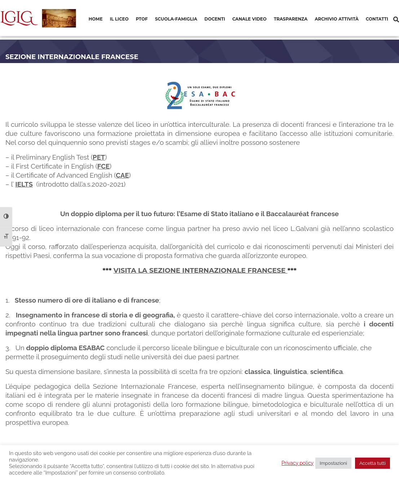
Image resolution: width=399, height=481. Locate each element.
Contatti (377, 19)
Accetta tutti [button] (372, 463)
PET (99, 157)
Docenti (214, 19)
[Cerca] (396, 19)
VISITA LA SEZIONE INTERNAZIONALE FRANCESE (201, 270)
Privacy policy (297, 463)
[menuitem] (95, 19)
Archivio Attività (337, 19)
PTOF (142, 19)
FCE (103, 166)
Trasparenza (290, 19)
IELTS (24, 184)
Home (96, 19)
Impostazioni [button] (333, 463)
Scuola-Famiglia (176, 19)
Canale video (249, 19)
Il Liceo (119, 19)
